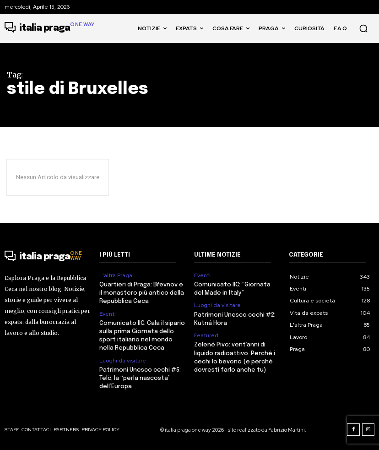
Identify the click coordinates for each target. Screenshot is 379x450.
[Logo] (50, 28)
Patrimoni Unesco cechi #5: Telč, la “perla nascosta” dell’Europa (140, 378)
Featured (206, 335)
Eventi (107, 314)
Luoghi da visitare (122, 360)
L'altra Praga (115, 275)
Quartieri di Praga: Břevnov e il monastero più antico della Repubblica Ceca (141, 293)
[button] (363, 28)
